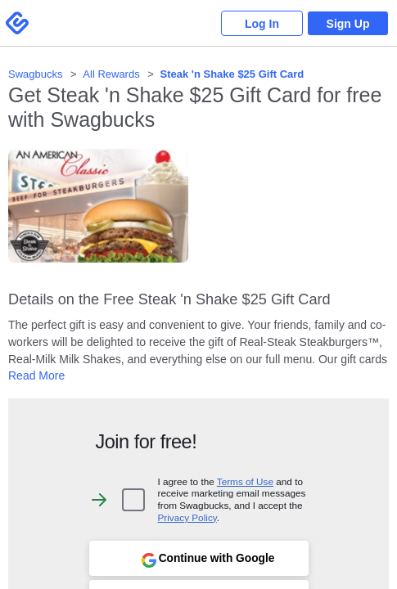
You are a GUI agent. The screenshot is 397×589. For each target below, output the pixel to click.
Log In (262, 23)
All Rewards (111, 74)
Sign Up (348, 23)
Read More (36, 375)
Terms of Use (245, 481)
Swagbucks (35, 74)
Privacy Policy (187, 517)
